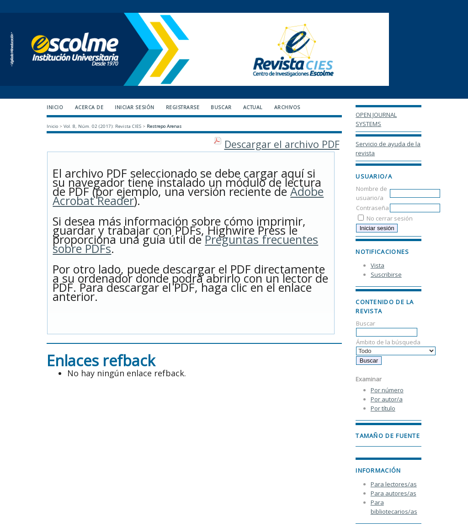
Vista (377, 265)
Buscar (386, 327)
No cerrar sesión (390, 218)
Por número (387, 390)
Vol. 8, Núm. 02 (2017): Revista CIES (102, 126)
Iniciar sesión (134, 107)
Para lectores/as (394, 484)
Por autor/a (387, 399)
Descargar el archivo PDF (282, 144)
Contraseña (372, 208)
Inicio (55, 107)
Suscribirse (386, 274)
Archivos (287, 107)
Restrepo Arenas (164, 126)
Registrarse (183, 107)
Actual (253, 107)
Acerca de (89, 107)
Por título (383, 408)
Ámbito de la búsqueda (396, 346)
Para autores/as (393, 493)
